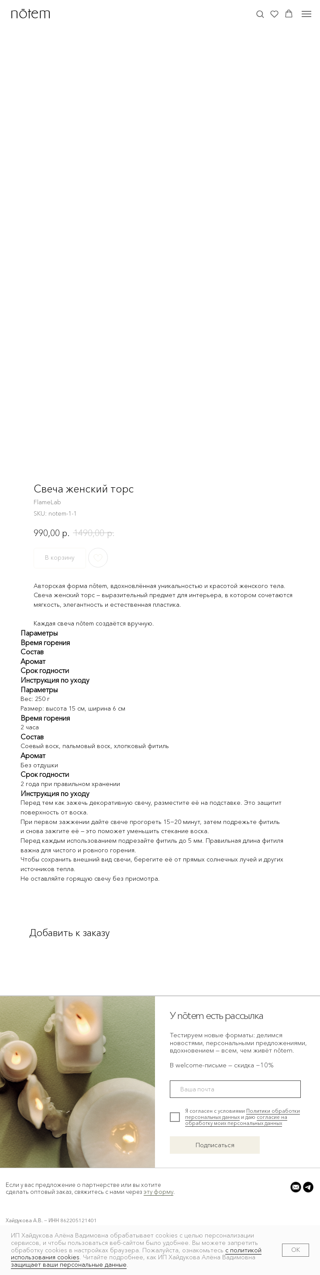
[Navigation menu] (306, 14)
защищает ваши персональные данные (69, 1264)
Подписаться (215, 1145)
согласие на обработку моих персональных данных (236, 1120)
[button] (260, 14)
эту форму (158, 1191)
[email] (235, 1089)
